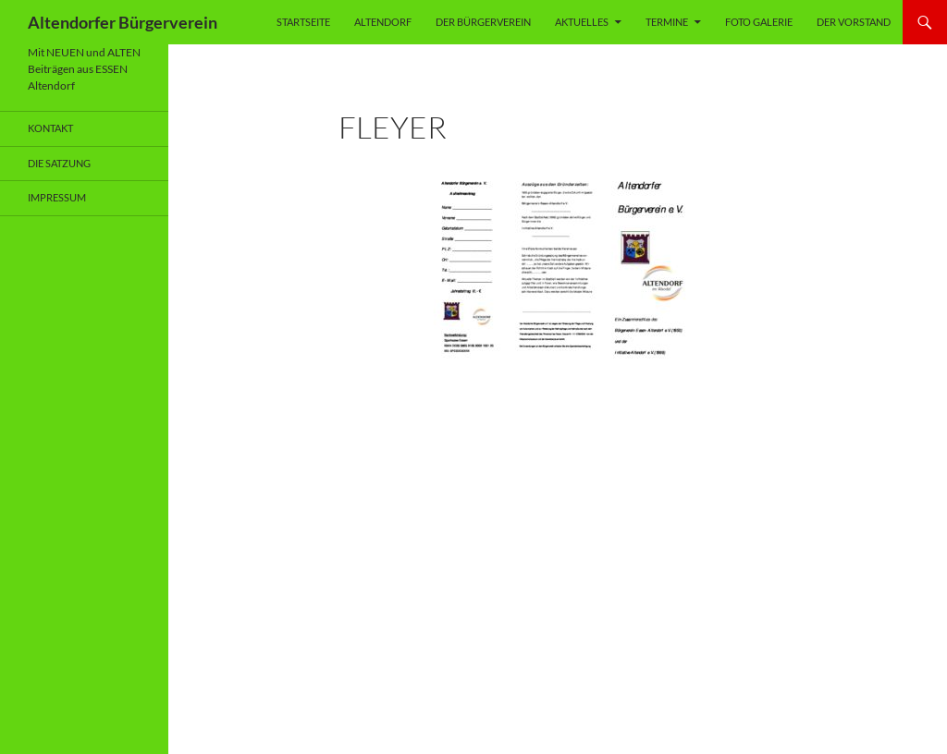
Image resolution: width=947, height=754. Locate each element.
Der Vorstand (854, 22)
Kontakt (50, 128)
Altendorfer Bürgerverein (122, 22)
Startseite (303, 22)
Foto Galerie (759, 22)
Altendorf (383, 22)
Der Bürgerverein (483, 22)
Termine (667, 22)
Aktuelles (582, 22)
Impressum (57, 197)
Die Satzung (59, 163)
